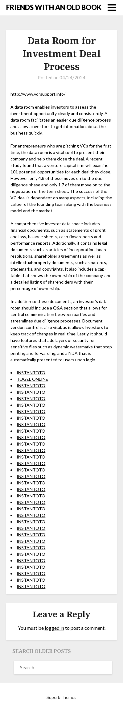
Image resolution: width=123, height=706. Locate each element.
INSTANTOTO (31, 372)
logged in (54, 628)
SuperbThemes (61, 697)
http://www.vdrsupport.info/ (37, 94)
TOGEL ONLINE (32, 379)
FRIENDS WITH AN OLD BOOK (53, 7)
